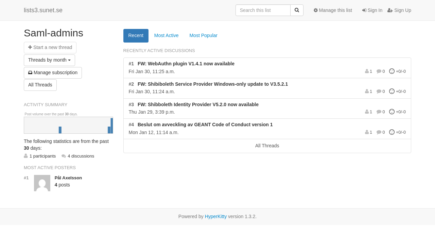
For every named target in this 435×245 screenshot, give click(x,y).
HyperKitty (216, 216)
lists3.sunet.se (43, 10)
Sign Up (399, 10)
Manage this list (333, 10)
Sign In (372, 10)
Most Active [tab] (166, 35)
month (49, 60)
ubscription (52, 72)
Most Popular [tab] (203, 35)
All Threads (40, 84)
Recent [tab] (135, 35)
